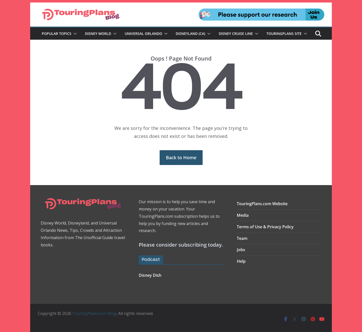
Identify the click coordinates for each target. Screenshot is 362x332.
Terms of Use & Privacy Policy (265, 227)
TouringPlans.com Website (262, 203)
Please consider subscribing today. (181, 244)
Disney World (98, 33)
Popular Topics (56, 33)
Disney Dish (150, 275)
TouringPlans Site (284, 33)
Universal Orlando (143, 33)
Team (242, 238)
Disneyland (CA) (190, 33)
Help (241, 261)
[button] (74, 33)
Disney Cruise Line (236, 33)
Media (243, 215)
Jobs (241, 249)
